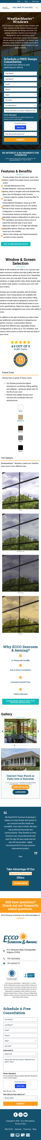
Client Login (35, 1)
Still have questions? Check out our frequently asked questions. (20, 905)
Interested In (8, 1050)
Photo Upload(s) (10, 115)
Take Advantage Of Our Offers (20, 873)
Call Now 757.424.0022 (23, 7)
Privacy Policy (20, 1124)
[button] (36, 7)
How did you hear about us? (14, 1094)
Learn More (20, 792)
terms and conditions (15, 160)
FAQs (18, 1)
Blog (26, 1)
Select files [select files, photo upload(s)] (20, 127)
